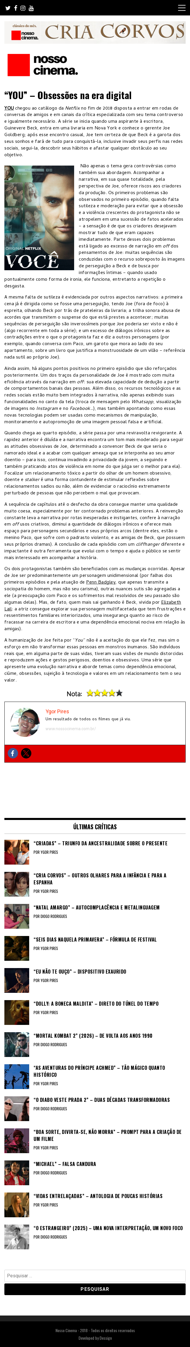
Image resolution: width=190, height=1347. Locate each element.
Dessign (106, 1338)
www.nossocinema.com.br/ (71, 728)
